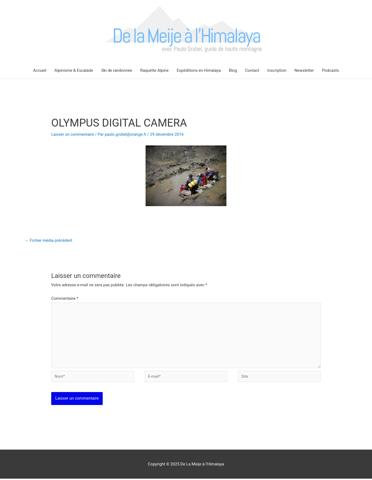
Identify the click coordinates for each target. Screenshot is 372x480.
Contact (252, 70)
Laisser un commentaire (73, 134)
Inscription (277, 70)
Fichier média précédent (49, 240)
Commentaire (64, 298)
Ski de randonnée (116, 70)
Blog (233, 70)
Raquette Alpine (154, 70)
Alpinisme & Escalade (73, 70)
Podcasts (330, 70)
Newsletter (304, 70)
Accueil (39, 70)
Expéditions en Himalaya (199, 70)
